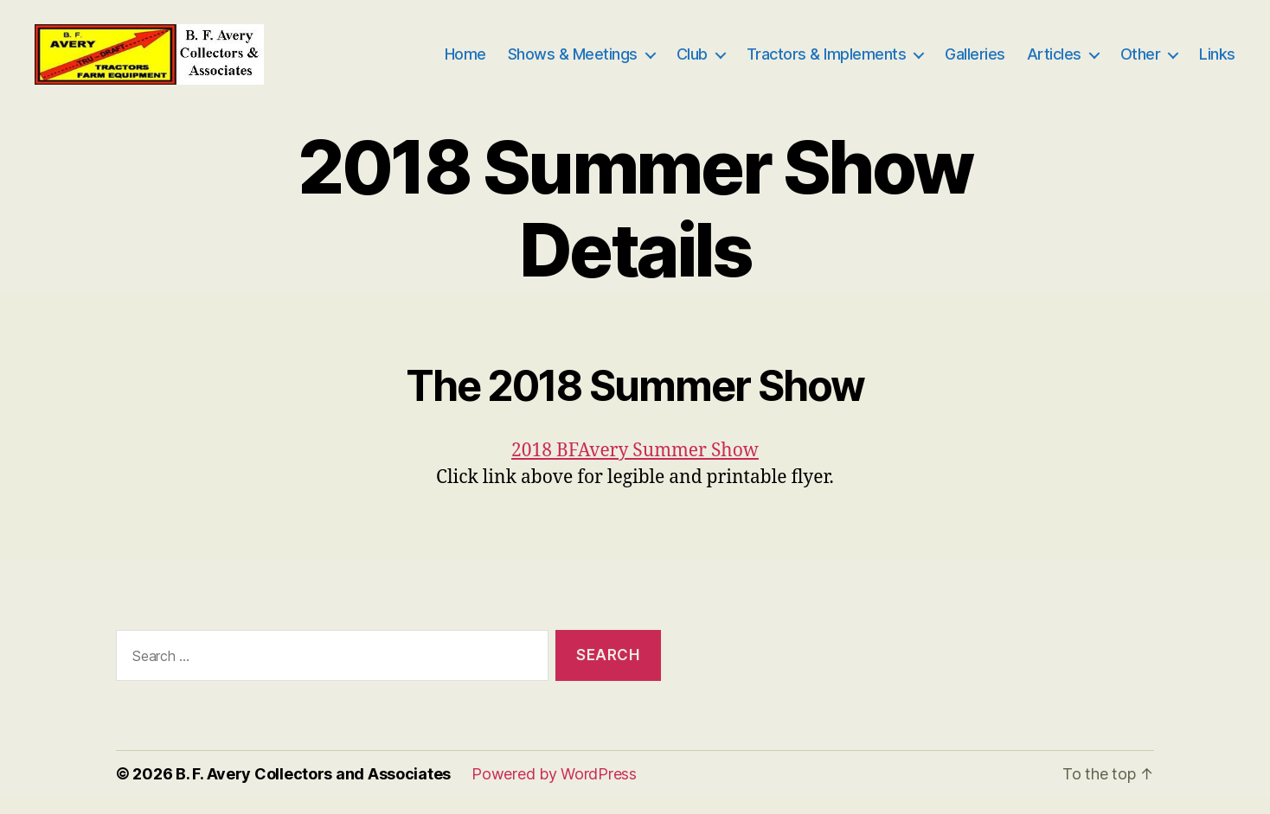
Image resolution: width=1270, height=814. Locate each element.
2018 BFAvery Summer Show (635, 468)
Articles (1054, 63)
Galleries (975, 63)
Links (1217, 63)
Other (1140, 63)
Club (692, 63)
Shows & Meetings (573, 63)
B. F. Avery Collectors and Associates (313, 791)
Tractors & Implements (827, 63)
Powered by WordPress (554, 791)
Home (465, 63)
